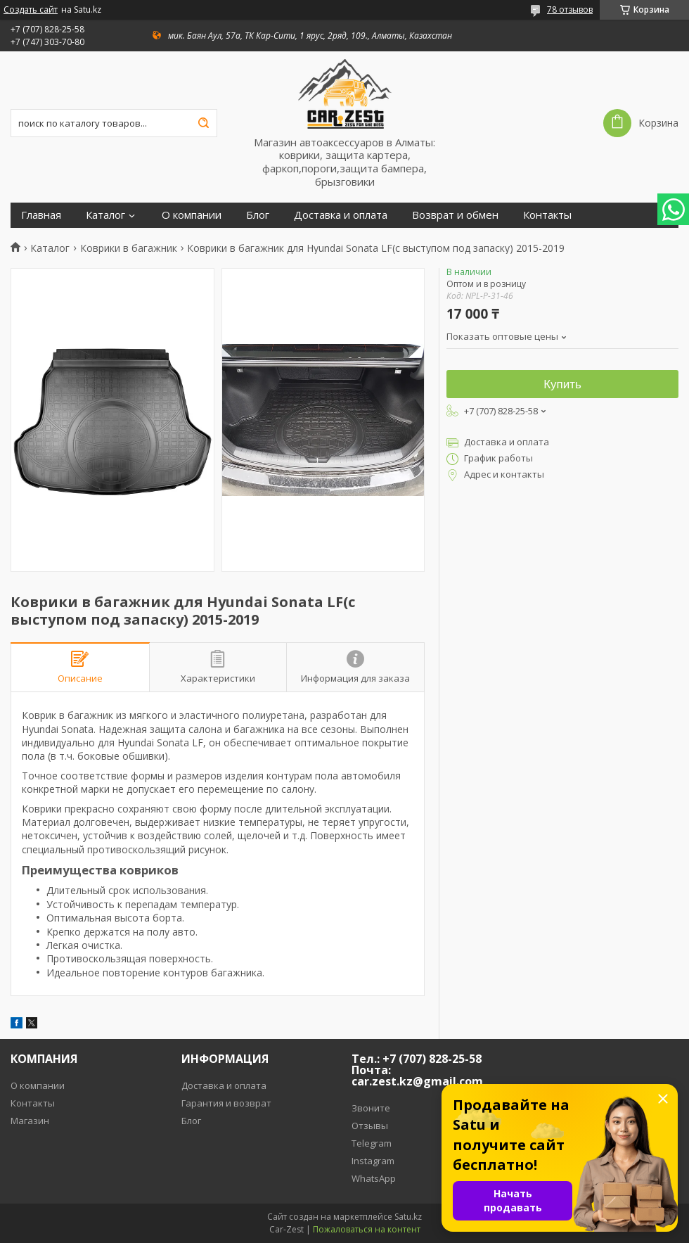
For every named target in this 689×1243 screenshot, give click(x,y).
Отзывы (370, 1125)
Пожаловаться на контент (366, 1229)
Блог (257, 215)
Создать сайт (31, 10)
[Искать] (203, 123)
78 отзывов (570, 9)
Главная (41, 215)
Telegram (372, 1143)
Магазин (30, 1120)
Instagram (373, 1160)
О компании (191, 215)
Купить (562, 384)
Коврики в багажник (128, 248)
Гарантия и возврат (226, 1103)
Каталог (105, 215)
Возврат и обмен (455, 215)
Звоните (371, 1108)
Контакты (547, 215)
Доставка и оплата (340, 215)
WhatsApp (374, 1178)
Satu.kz (408, 1217)
